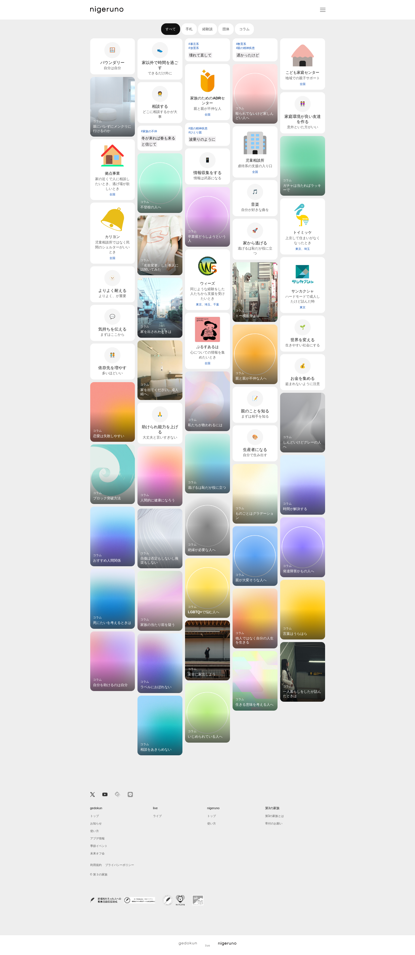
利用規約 (96, 865)
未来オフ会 (97, 853)
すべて (170, 29)
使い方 (94, 831)
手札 (189, 29)
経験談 (207, 29)
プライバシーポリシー (119, 865)
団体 (225, 29)
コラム (244, 29)
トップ (94, 816)
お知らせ (96, 823)
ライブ (157, 816)
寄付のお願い (273, 823)
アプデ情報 (97, 838)
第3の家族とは (274, 816)
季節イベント (98, 846)
